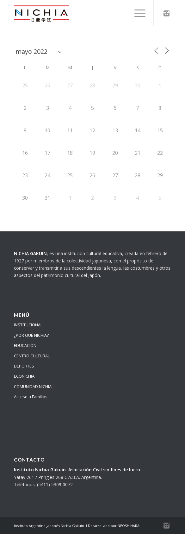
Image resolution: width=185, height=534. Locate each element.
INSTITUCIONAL (28, 325)
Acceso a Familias (30, 396)
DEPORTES (24, 366)
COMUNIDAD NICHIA (33, 386)
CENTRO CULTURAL (32, 356)
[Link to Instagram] (166, 13)
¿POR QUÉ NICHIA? (31, 335)
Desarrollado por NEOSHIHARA (113, 525)
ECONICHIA (24, 376)
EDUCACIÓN (25, 345)
